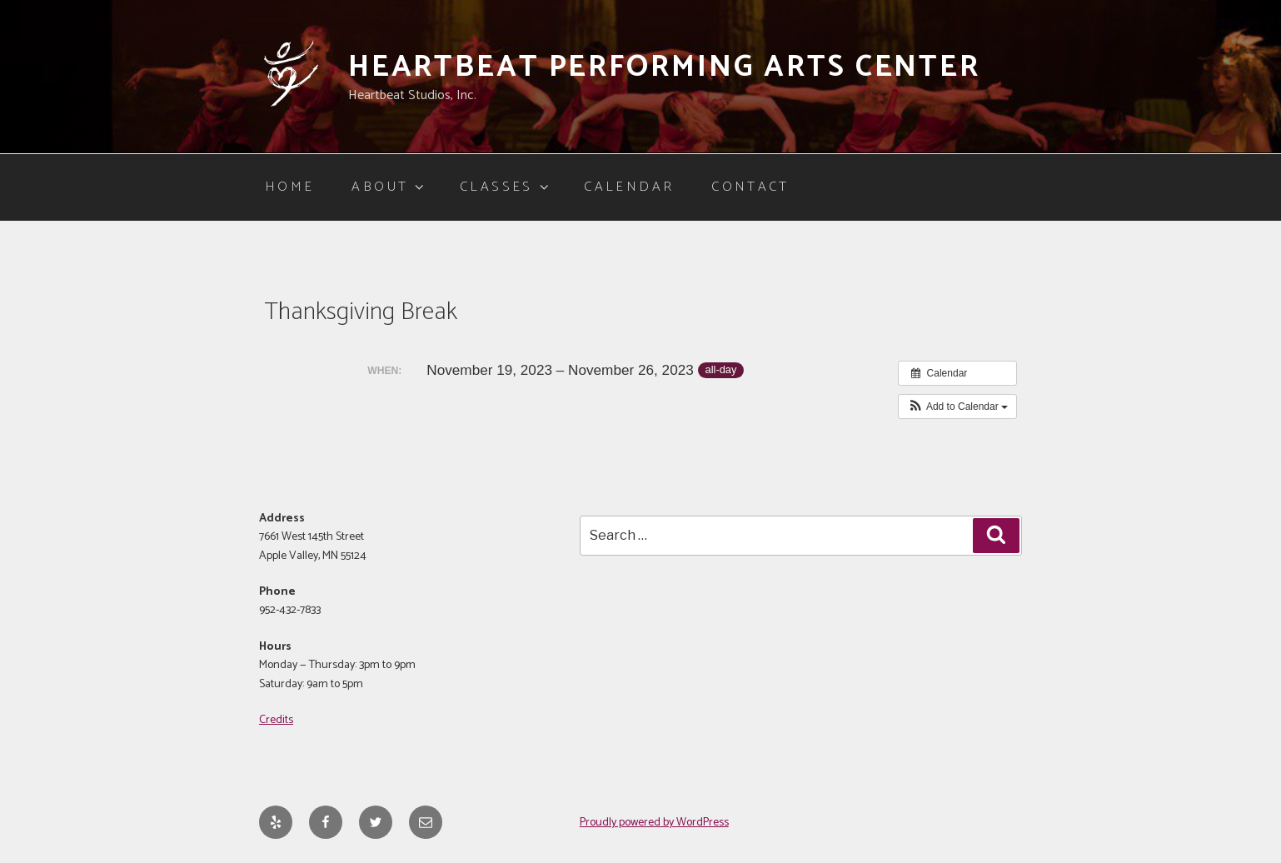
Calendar (629, 187)
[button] (957, 406)
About (388, 187)
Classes (505, 187)
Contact (750, 187)
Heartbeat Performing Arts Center (664, 67)
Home (289, 187)
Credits (276, 720)
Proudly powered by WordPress (654, 822)
